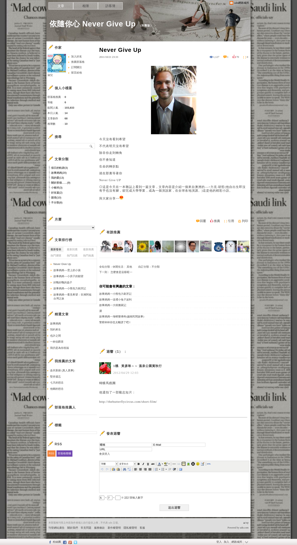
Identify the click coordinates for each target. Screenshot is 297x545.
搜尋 (91, 146)
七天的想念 (57, 382)
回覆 (203, 221)
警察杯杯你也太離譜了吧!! (115, 322)
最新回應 (72, 249)
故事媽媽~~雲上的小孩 (67, 270)
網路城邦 (236, 541)
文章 (61, 6)
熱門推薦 (88, 255)
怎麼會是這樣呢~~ (121, 272)
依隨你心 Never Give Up (93, 24)
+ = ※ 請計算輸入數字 (121, 497)
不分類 (156, 266)
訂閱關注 (76, 67)
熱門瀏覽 (56, 255)
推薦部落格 (78, 61)
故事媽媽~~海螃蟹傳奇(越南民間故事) (123, 316)
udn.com (244, 527)
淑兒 (50, 75)
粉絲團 (57, 541)
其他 (129, 266)
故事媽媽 (55, 323)
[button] (109, 464)
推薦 (217, 221)
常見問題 (86, 527)
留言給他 (76, 72)
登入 (219, 541)
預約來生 (55, 329)
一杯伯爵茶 (57, 341)
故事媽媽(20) (59, 172)
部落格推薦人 (65, 407)
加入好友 (76, 56)
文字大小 (123, 464)
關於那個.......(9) (60, 182)
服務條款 (99, 527)
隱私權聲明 (130, 527)
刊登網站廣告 (56, 527)
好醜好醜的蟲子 (62, 282)
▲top (246, 522)
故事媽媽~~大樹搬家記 (112, 305)
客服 (142, 527)
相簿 (85, 6)
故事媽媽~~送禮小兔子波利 (115, 299)
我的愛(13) (57, 177)
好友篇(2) (56, 192)
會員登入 (104, 453)
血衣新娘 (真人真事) (62, 370)
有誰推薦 (113, 232)
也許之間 (55, 335)
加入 (226, 541)
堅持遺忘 (55, 376)
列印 (245, 221)
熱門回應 (72, 255)
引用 (231, 221)
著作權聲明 (114, 527)
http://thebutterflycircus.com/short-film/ (128, 401)
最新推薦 (88, 249)
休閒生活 (118, 266)
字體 (103, 464)
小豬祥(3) (56, 187)
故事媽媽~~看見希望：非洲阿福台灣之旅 (72, 296)
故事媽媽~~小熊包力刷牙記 (115, 293)
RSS (51, 453)
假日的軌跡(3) (59, 167)
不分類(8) (56, 202)
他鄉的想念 (57, 388)
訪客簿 (110, 6)
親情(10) (56, 197)
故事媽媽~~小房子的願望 (68, 276)
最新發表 (56, 249)
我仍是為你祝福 (59, 347)
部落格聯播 (64, 453)
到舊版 (145, 25)
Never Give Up (62, 264)
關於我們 (72, 527)
